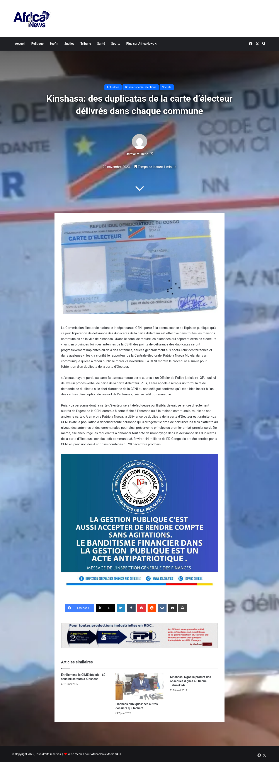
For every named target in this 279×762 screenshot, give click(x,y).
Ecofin (54, 43)
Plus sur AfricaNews (140, 43)
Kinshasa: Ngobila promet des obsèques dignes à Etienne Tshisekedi (190, 681)
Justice (69, 43)
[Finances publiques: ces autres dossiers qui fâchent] (139, 686)
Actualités (113, 87)
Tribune (85, 43)
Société (166, 87)
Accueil (20, 43)
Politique (37, 43)
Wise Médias (76, 754)
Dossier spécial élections (140, 87)
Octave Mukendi (137, 154)
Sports (115, 43)
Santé (101, 43)
